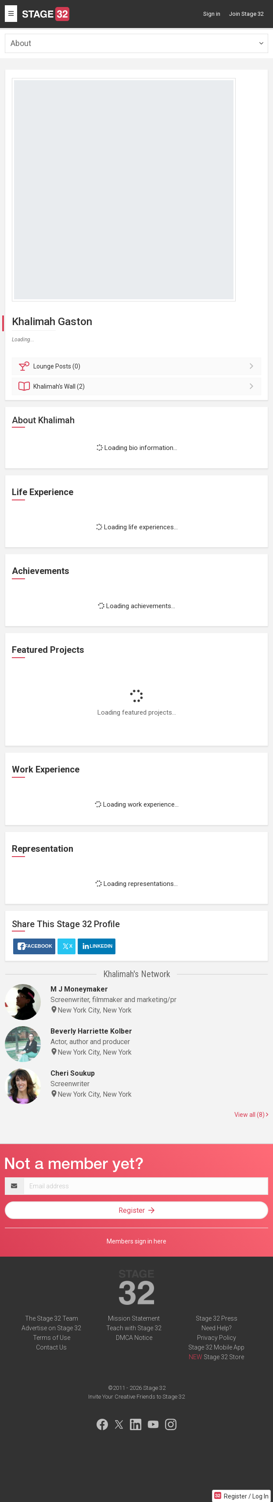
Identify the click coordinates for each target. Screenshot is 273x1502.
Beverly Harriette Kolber (91, 1031)
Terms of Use (51, 1337)
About (21, 43)
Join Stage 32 (246, 14)
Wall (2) (137, 386)
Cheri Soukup (72, 1073)
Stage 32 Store (224, 1356)
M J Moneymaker (79, 989)
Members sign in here (136, 1241)
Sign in (211, 14)
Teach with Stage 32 (134, 1328)
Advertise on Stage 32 (51, 1328)
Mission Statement (134, 1318)
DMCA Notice (134, 1337)
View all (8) (251, 1114)
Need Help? (216, 1328)
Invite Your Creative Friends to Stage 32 (136, 1396)
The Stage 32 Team (51, 1318)
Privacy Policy (216, 1337)
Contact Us (51, 1347)
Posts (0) (137, 366)
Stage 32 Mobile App (216, 1347)
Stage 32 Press (216, 1318)
